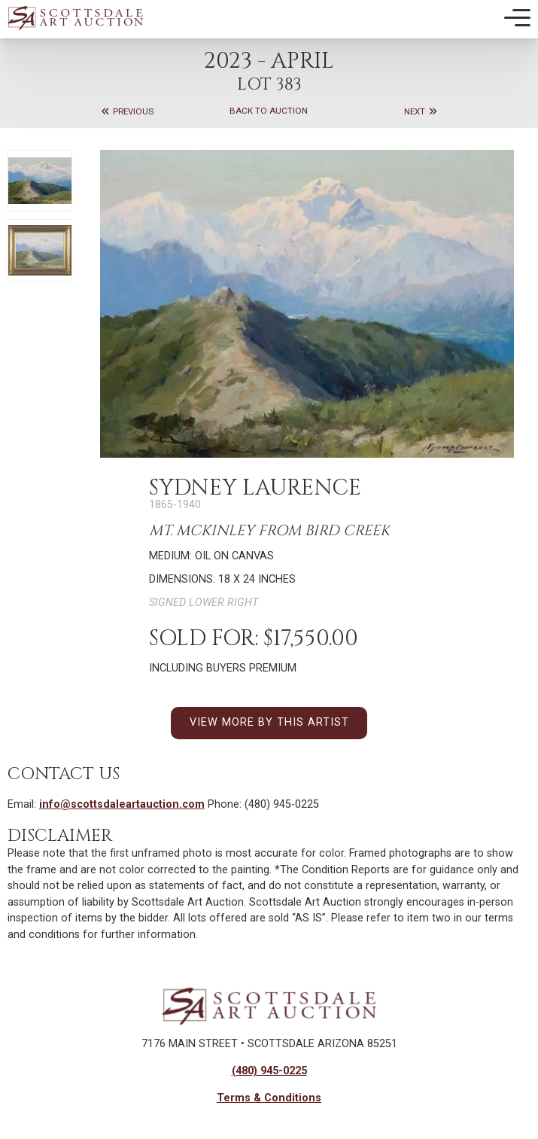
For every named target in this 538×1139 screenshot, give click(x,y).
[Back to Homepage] (75, 17)
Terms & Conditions (269, 1098)
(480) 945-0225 (269, 1070)
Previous (126, 111)
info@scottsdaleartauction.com (122, 804)
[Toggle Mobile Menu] (517, 18)
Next (421, 111)
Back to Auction (268, 111)
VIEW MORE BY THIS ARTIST (269, 722)
